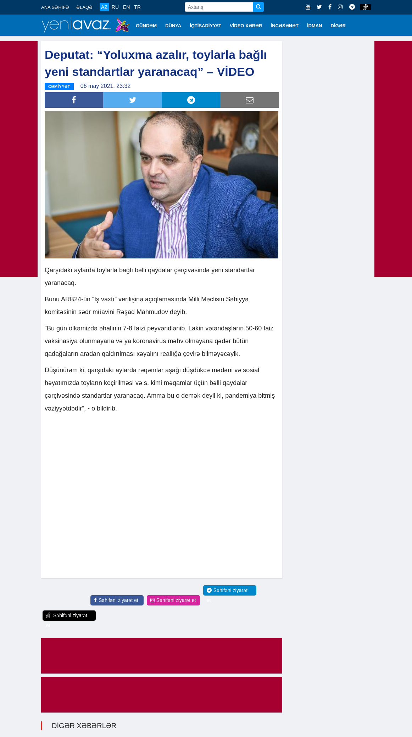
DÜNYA (173, 25)
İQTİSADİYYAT (205, 25)
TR (137, 7)
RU (115, 7)
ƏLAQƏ (84, 7)
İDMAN (314, 25)
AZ (104, 7)
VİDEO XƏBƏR (246, 25)
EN (126, 7)
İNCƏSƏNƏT (285, 25)
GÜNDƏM (146, 25)
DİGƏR (338, 25)
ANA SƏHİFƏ (55, 7)
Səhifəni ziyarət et (116, 600)
